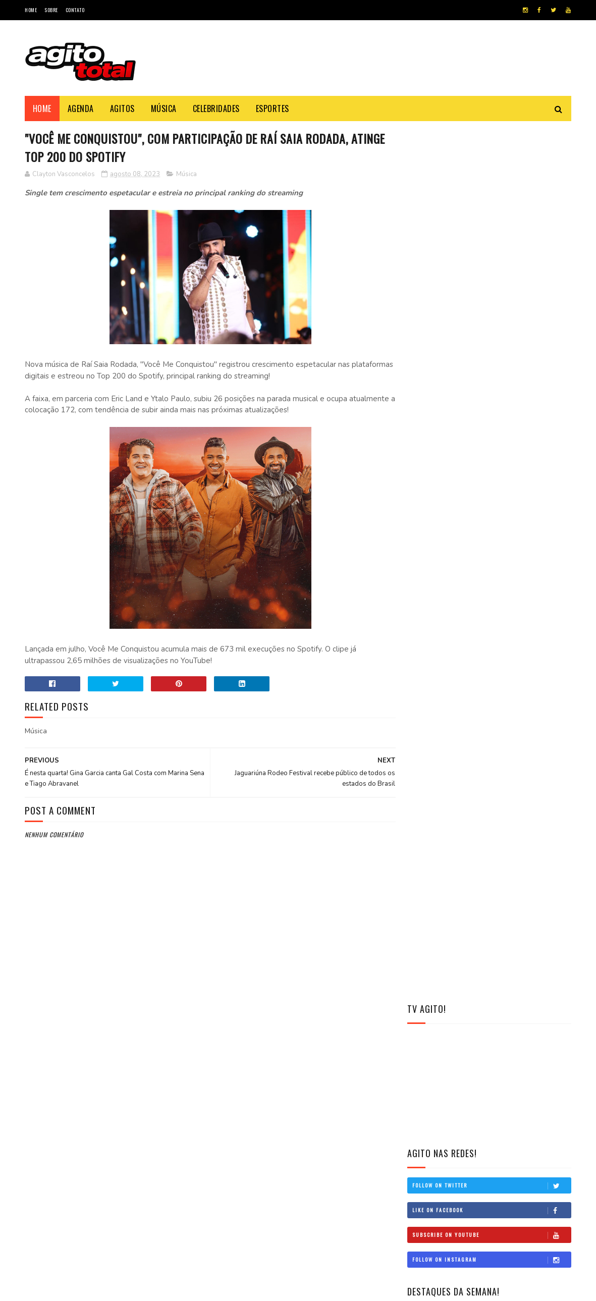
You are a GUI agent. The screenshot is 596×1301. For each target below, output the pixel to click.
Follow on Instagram (491, 386)
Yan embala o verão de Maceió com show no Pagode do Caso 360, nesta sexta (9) (517, 637)
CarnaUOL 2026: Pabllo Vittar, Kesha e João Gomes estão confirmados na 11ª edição (514, 530)
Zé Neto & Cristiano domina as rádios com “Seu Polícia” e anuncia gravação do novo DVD (324, 1065)
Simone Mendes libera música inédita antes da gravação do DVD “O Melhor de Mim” (515, 586)
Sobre (51, 10)
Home (31, 10)
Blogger (117, 1288)
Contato (75, 10)
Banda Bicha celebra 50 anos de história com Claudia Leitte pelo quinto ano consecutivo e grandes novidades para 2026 (489, 469)
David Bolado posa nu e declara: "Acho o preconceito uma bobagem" (326, 1111)
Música (164, 108)
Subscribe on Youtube (491, 361)
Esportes (272, 108)
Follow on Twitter (491, 312)
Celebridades (216, 108)
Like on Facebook (491, 337)
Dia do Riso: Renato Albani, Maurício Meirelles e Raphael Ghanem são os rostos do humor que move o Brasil (486, 694)
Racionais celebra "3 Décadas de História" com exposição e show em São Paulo (322, 1157)
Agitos (122, 108)
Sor (58, 1288)
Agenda (81, 108)
